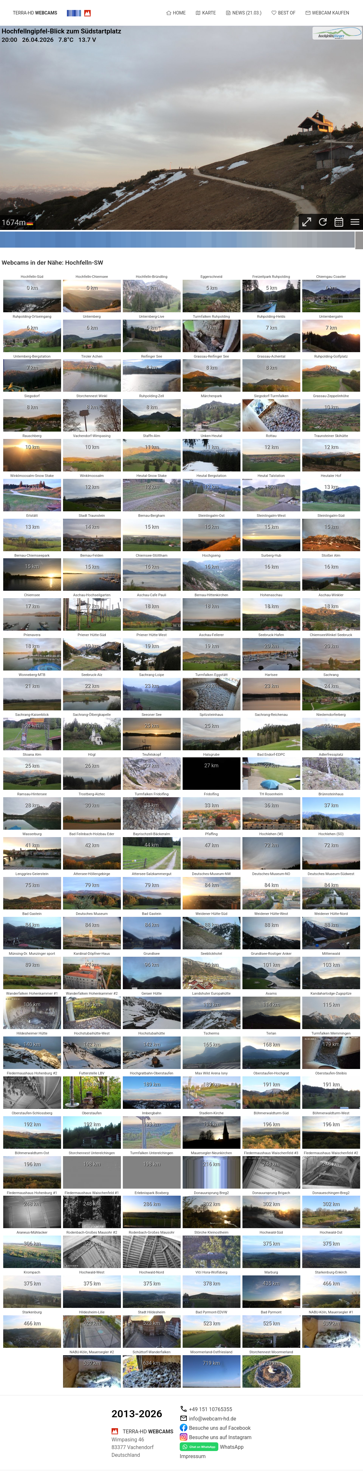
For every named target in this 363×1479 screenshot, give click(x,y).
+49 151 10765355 (210, 1409)
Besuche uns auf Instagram (220, 1437)
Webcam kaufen (327, 13)
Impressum (193, 1456)
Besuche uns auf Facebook (220, 1428)
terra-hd (35, 13)
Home (176, 13)
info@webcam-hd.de (212, 1418)
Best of (283, 13)
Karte (205, 13)
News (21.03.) (243, 13)
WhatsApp (232, 1447)
